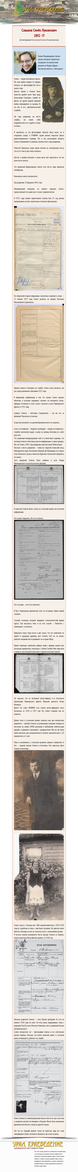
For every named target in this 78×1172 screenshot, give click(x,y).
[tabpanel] (39, 36)
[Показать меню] (63, 2)
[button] (52, 100)
